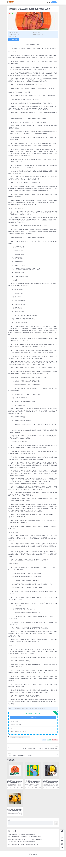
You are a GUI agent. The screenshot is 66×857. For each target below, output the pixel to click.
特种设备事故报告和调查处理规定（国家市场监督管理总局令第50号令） (14, 783)
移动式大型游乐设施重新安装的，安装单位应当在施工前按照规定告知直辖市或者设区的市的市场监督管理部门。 (32, 172)
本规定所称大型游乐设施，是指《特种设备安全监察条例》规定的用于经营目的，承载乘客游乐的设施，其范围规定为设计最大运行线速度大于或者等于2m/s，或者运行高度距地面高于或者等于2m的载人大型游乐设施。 (32, 651)
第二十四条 (14, 344)
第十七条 (13, 186)
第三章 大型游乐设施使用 (15, 208)
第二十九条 (14, 445)
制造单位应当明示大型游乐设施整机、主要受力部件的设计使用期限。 (30, 103)
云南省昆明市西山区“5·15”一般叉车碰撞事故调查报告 (21, 841)
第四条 (13, 73)
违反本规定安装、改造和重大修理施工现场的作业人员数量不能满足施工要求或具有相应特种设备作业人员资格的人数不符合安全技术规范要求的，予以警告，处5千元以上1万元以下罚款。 (32, 634)
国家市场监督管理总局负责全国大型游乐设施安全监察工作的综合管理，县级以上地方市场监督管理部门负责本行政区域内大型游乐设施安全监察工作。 (32, 68)
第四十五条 (14, 696)
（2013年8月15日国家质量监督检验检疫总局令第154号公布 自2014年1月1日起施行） (33, 48)
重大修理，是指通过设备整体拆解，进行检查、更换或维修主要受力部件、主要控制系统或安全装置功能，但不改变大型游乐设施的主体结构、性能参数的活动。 (32, 691)
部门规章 (16, 32)
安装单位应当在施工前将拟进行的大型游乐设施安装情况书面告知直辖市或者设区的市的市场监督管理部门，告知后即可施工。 (32, 166)
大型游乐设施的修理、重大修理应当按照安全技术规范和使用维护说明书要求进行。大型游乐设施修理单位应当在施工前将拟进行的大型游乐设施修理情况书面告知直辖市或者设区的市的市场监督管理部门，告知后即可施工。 (32, 465)
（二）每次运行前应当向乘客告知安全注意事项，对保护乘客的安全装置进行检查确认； (32, 425)
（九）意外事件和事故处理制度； (18, 276)
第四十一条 (14, 631)
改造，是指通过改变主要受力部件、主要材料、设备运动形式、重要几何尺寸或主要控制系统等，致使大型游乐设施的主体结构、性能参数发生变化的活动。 (32, 671)
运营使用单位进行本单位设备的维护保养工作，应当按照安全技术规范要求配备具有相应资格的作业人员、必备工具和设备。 (32, 340)
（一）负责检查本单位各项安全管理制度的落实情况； (24, 381)
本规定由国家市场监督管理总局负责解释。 (24, 696)
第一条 (13, 55)
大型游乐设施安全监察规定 (33, 44)
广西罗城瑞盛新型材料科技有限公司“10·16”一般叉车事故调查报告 (25, 837)
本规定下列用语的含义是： (20, 661)
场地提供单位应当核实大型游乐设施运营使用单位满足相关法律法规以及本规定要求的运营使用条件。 (32, 527)
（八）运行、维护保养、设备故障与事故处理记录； (23, 315)
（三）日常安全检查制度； (16, 254)
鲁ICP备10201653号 (33, 854)
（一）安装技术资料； (15, 289)
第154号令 (27, 737)
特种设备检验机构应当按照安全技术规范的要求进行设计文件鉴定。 (27, 118)
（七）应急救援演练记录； (16, 311)
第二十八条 (14, 409)
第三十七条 (14, 560)
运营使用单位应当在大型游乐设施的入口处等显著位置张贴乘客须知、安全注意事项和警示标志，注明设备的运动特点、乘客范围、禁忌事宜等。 (32, 345)
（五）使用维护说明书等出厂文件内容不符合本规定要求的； (26, 588)
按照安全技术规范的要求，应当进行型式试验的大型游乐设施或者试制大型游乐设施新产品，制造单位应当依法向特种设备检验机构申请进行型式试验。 (32, 133)
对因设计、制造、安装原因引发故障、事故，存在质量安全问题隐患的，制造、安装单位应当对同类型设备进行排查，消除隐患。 (32, 500)
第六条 (13, 88)
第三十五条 (14, 536)
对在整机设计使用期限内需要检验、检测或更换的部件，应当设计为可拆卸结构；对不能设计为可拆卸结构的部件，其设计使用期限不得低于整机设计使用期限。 (32, 108)
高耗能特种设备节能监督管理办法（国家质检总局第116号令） (32, 782)
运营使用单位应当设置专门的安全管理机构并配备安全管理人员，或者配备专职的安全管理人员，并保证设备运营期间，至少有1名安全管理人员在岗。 (32, 372)
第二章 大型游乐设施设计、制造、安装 (19, 92)
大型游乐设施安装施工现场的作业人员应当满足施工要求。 (25, 183)
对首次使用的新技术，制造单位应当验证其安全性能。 (24, 99)
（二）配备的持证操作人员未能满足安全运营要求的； (24, 612)
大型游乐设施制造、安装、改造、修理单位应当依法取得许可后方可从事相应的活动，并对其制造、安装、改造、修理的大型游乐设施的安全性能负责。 (32, 80)
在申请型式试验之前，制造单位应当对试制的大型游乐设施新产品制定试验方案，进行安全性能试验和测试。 (32, 138)
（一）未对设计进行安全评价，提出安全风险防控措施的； (25, 573)
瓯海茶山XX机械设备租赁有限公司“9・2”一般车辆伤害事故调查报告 (25, 839)
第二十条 (13, 229)
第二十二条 (14, 283)
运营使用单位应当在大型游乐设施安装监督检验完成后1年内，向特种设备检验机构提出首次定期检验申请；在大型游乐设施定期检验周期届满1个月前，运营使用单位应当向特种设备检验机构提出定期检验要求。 (32, 232)
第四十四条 (14, 661)
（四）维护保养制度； (15, 258)
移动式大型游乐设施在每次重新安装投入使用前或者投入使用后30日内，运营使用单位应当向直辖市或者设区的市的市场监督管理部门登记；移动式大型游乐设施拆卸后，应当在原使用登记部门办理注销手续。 (32, 220)
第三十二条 (14, 493)
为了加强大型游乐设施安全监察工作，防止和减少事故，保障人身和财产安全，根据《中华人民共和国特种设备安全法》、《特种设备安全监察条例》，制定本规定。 (32, 56)
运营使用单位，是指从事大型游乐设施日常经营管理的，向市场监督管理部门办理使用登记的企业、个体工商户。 (32, 666)
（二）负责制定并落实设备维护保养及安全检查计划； (24, 384)
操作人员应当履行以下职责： (17, 417)
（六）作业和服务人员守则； (17, 265)
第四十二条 (14, 639)
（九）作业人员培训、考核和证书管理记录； (21, 319)
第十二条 (13, 143)
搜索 (9, 820)
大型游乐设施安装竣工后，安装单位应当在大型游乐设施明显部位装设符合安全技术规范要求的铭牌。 (32, 195)
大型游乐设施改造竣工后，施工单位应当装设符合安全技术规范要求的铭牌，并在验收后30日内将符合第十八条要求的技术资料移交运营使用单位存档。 (32, 458)
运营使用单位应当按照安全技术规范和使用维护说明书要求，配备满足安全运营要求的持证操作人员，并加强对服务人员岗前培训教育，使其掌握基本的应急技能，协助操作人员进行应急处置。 (32, 411)
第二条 (13, 61)
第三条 (13, 67)
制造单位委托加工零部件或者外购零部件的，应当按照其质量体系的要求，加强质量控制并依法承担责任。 (32, 127)
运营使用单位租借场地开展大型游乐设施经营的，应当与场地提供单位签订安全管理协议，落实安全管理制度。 (32, 521)
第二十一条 (13, 241)
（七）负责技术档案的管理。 (17, 405)
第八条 (13, 103)
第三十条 (13, 463)
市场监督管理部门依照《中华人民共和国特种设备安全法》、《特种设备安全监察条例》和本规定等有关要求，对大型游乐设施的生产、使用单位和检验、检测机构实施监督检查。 (32, 538)
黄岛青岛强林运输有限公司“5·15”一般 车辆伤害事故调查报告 (23, 844)
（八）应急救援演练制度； (16, 272)
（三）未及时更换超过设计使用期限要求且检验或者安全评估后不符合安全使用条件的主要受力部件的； (32, 617)
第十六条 (13, 177)
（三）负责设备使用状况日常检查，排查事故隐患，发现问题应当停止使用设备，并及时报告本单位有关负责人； (32, 389)
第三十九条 (14, 597)
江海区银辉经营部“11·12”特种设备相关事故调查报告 (21, 834)
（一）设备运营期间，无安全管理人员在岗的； (22, 609)
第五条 (13, 79)
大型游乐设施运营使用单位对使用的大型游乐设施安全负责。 (26, 85)
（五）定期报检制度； (15, 261)
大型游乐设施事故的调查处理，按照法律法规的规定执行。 (28, 560)
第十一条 (13, 131)
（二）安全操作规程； (15, 250)
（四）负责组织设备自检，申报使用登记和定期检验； (24, 394)
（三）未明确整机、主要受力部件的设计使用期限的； (24, 580)
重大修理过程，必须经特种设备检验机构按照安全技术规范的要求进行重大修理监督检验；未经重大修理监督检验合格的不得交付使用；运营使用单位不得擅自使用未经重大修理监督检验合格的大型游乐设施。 (32, 473)
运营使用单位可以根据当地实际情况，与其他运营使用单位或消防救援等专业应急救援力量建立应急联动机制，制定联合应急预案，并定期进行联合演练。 (32, 363)
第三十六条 (14, 544)
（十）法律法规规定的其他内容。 (18, 322)
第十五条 (13, 165)
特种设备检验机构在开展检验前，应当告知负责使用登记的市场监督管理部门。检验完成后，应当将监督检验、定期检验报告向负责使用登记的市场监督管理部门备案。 (32, 546)
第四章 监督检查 (13, 532)
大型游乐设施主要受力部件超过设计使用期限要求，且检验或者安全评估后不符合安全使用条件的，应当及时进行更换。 (32, 516)
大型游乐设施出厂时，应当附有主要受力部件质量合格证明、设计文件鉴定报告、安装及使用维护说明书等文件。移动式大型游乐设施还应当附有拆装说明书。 (32, 144)
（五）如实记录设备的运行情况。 (18, 442)
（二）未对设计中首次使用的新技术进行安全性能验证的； (25, 577)
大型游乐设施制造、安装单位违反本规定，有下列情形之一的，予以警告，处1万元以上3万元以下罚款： (32, 568)
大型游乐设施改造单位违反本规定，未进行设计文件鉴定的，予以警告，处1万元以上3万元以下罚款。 (32, 598)
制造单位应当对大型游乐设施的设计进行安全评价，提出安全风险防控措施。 (32, 96)
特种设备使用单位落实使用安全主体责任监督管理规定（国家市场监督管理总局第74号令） (50, 783)
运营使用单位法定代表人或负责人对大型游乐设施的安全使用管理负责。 (32, 368)
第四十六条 (14, 699)
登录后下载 (13, 39)
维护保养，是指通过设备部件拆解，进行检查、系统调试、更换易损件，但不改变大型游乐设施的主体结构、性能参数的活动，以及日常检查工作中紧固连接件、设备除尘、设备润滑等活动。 (32, 678)
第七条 (13, 96)
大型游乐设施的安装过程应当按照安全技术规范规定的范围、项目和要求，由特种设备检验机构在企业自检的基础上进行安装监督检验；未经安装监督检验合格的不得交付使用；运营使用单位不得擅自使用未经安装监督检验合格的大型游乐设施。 (32, 189)
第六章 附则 (12, 645)
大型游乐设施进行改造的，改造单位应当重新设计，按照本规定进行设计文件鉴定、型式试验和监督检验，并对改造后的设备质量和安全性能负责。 (32, 446)
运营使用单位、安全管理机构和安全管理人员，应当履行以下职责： (27, 377)
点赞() (54, 739)
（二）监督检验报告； (15, 293)
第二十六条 (14, 368)
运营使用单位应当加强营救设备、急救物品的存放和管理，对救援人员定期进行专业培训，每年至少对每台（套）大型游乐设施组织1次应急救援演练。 (32, 357)
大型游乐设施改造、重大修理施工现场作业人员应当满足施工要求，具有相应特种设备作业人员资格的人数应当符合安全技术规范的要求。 (32, 488)
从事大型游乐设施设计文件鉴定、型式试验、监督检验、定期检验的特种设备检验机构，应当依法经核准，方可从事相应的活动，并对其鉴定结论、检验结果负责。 (32, 74)
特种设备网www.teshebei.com (32, 853)
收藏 (49, 739)
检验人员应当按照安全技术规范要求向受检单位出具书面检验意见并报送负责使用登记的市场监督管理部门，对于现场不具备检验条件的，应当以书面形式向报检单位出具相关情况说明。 (32, 554)
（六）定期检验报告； (15, 308)
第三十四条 (14, 520)
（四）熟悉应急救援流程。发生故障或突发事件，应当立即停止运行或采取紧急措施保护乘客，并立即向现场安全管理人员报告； (32, 437)
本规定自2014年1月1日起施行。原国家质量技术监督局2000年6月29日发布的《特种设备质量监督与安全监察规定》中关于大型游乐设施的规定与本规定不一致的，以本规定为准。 (32, 702)
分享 (44, 739)
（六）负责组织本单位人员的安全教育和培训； (22, 401)
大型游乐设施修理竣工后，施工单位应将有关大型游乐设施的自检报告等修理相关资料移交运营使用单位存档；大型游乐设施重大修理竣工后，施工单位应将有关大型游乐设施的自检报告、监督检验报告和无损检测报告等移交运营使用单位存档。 (32, 481)
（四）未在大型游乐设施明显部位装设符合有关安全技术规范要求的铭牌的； (30, 584)
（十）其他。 (13, 280)
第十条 (13, 122)
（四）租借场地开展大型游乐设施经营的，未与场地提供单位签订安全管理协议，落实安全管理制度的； (32, 623)
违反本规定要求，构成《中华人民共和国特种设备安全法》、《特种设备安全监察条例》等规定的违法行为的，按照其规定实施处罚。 (32, 641)
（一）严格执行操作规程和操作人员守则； (21, 420)
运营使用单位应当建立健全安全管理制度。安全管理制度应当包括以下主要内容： (32, 242)
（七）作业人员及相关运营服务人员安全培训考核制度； (24, 269)
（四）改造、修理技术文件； (17, 300)
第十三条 (13, 149)
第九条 (13, 112)
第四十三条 (14, 649)
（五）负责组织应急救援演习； (18, 398)
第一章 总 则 (12, 52)
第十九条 (13, 212)
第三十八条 (14, 567)
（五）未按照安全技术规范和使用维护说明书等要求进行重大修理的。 (28, 628)
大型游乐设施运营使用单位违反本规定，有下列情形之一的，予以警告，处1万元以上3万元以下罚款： (32, 604)
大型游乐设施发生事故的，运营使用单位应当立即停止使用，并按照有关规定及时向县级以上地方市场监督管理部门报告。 (32, 494)
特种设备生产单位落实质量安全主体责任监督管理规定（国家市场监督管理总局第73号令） (14, 811)
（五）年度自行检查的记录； (17, 304)
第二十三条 (14, 326)
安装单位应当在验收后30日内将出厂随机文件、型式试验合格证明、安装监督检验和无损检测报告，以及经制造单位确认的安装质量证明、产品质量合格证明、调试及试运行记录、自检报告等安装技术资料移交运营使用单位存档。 (32, 202)
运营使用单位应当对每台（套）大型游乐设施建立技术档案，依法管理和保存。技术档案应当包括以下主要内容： (32, 285)
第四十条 (13, 603)
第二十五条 (14, 350)
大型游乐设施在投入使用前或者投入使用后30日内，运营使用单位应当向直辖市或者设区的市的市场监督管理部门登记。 (32, 213)
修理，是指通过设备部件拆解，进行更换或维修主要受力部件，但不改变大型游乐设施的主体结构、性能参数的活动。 (32, 685)
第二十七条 (14, 371)
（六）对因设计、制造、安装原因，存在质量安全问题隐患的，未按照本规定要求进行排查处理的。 (32, 592)
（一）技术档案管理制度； (16, 247)
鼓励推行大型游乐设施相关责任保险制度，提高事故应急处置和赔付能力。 (31, 88)
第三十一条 (14, 487)
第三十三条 (14, 504)
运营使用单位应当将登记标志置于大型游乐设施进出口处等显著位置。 (28, 226)
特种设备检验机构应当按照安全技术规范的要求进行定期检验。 (26, 237)
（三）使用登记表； (15, 297)
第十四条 (13, 159)
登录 (54, 2)
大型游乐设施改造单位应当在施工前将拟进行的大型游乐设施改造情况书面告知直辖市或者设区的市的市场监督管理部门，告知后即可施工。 (32, 452)
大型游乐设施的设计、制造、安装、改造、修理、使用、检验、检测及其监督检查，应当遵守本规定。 (32, 62)
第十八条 (13, 194)
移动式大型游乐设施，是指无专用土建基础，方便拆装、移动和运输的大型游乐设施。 (32, 657)
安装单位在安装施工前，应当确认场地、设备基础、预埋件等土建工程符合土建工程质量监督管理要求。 (32, 160)
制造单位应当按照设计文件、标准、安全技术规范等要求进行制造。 (29, 122)
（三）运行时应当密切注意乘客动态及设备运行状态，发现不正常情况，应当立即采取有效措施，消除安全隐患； (32, 431)
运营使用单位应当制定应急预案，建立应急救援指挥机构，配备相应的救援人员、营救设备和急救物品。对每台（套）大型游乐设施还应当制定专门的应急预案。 (32, 351)
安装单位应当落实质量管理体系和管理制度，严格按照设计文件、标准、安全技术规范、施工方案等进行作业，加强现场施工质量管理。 (32, 178)
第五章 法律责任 (13, 563)
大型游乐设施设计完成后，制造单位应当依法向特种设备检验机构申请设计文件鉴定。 (32, 114)
